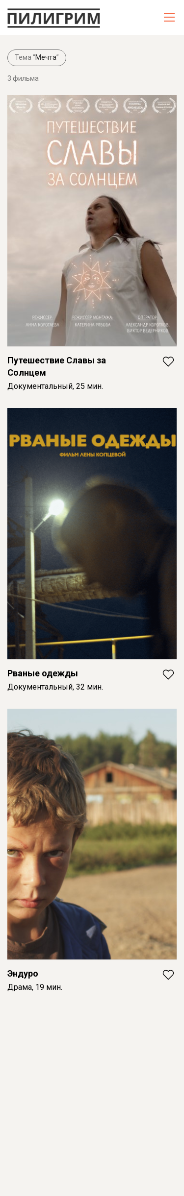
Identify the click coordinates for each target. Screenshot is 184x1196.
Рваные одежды (42, 673)
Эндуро (22, 973)
